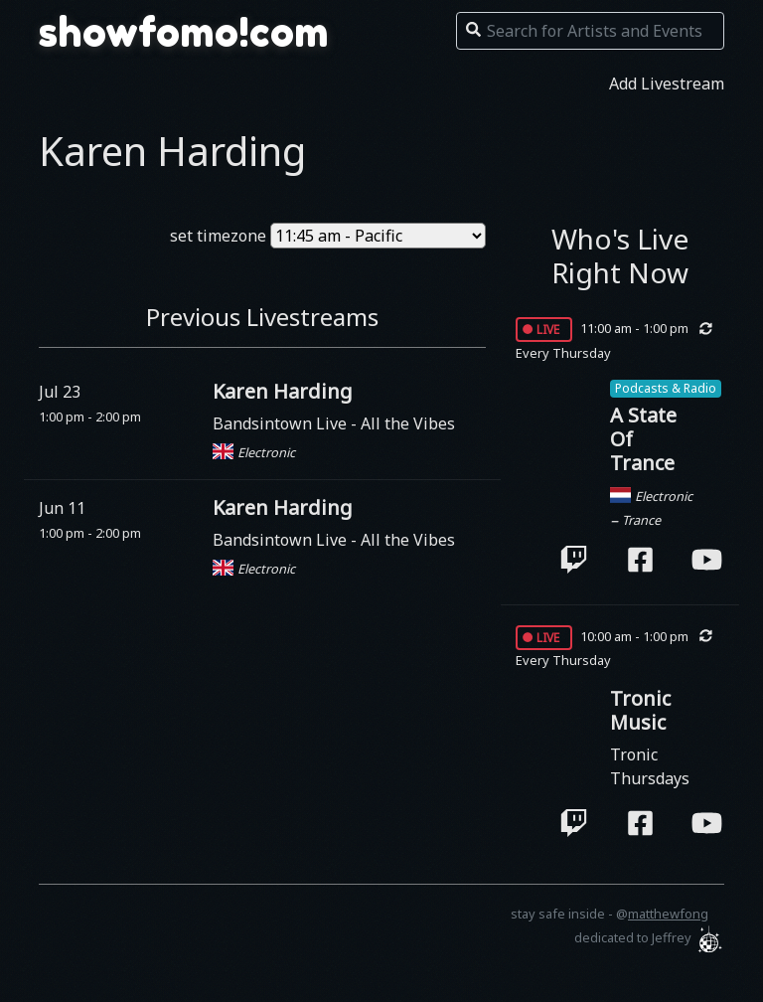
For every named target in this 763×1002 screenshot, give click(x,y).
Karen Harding (283, 391)
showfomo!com (184, 32)
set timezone (218, 236)
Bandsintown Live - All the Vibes (334, 423)
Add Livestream (666, 83)
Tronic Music (640, 710)
